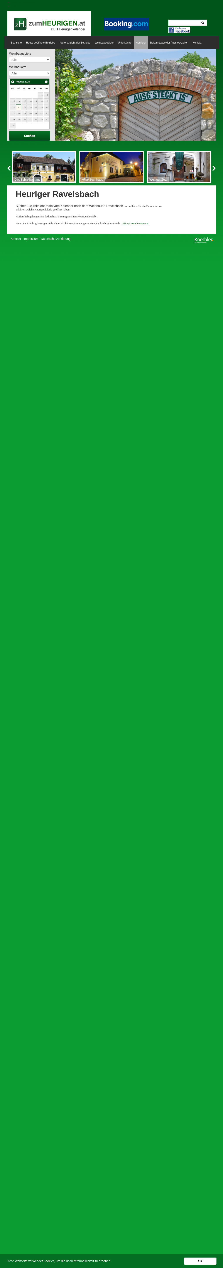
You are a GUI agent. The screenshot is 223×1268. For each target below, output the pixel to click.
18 (19, 113)
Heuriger (141, 42)
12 (25, 107)
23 (47, 113)
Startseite (16, 42)
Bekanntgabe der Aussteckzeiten (169, 42)
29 (41, 119)
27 (30, 119)
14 (36, 107)
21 (36, 113)
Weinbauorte (17, 67)
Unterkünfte (125, 42)
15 (41, 107)
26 (25, 119)
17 (13, 113)
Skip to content (22, 6)
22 (41, 113)
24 (13, 119)
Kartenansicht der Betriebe (74, 42)
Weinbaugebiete (104, 42)
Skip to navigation (24, 2)
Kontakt (197, 42)
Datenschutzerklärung (56, 238)
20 (30, 113)
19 (25, 113)
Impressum (30, 238)
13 (30, 107)
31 (13, 125)
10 (13, 107)
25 (19, 119)
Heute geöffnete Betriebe (40, 42)
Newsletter (17, 55)
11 (19, 107)
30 (47, 119)
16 (47, 107)
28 (36, 119)
